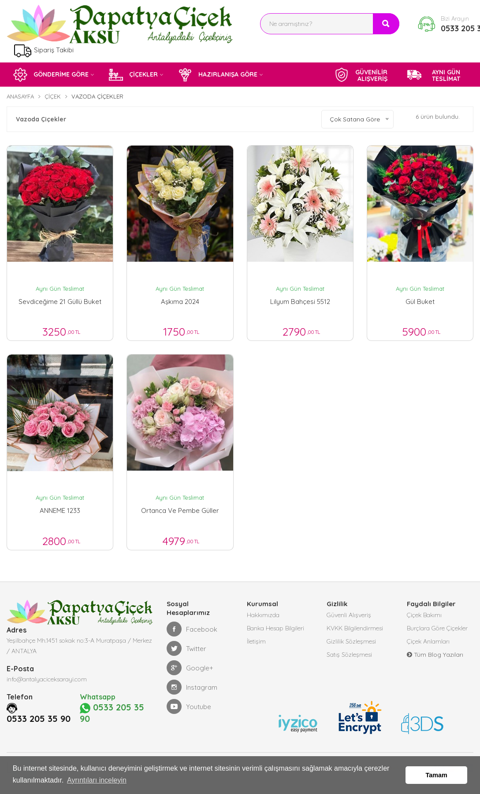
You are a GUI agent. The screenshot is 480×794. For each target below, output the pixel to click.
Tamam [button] (436, 775)
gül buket (420, 301)
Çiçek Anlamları (428, 641)
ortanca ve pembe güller (180, 510)
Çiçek (53, 96)
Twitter (186, 648)
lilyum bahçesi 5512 (300, 301)
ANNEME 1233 (60, 510)
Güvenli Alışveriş (349, 615)
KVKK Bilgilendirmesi (355, 628)
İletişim (256, 641)
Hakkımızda (263, 615)
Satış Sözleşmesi (349, 655)
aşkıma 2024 (180, 301)
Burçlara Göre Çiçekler (437, 628)
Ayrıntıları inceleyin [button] (97, 780)
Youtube (189, 706)
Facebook (192, 629)
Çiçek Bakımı (424, 615)
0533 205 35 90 (39, 719)
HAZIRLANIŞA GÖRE (217, 75)
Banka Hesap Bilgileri (275, 628)
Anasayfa (20, 96)
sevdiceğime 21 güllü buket (60, 301)
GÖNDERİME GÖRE (51, 75)
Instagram (192, 687)
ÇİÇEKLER (133, 75)
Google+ (190, 667)
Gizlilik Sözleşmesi (351, 641)
